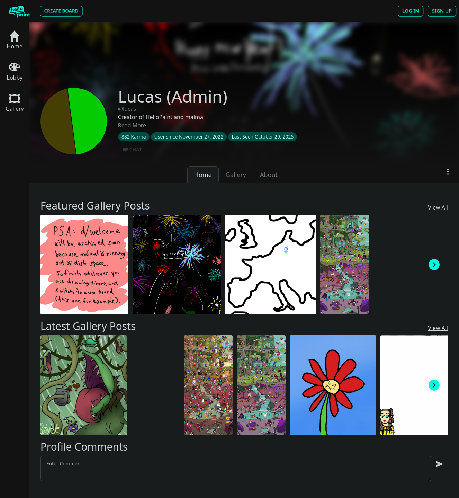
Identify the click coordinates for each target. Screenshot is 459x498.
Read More (132, 125)
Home (15, 40)
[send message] (439, 464)
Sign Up (442, 11)
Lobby (15, 71)
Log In (410, 11)
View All (438, 207)
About (269, 174)
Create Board (61, 11)
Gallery (15, 103)
